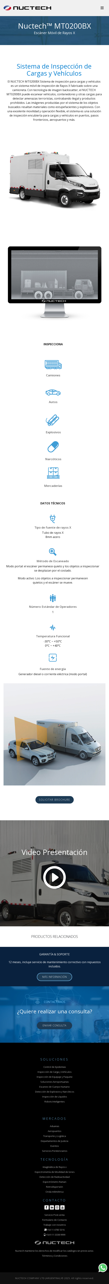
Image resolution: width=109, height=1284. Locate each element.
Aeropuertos (54, 1131)
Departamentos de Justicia (54, 1141)
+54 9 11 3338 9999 (55, 1234)
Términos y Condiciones (54, 1255)
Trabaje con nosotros (54, 1224)
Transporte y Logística (54, 1136)
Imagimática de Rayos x (54, 1167)
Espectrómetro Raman (54, 1181)
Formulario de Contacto (54, 1219)
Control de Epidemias (54, 1066)
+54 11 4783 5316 (56, 1229)
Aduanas (54, 1126)
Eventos (54, 1146)
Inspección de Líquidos (54, 1096)
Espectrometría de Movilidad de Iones (54, 1172)
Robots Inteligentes (54, 1101)
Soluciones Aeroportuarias (54, 1081)
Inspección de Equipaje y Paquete (54, 1076)
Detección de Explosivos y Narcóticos (54, 1091)
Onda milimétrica (54, 1191)
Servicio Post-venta (54, 1214)
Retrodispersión (54, 1186)
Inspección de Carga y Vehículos (54, 1071)
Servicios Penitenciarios (54, 1150)
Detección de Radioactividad (55, 1176)
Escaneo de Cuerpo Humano (54, 1086)
